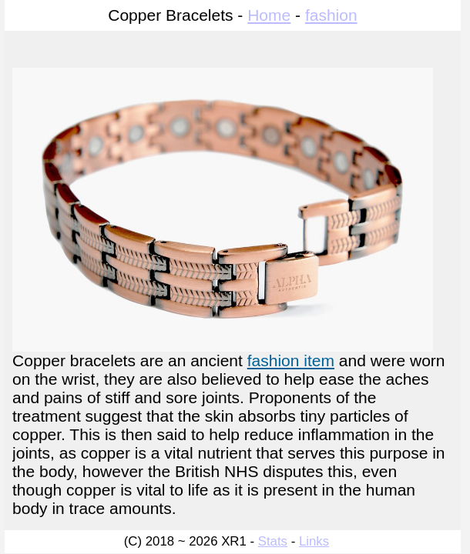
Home (268, 15)
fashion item (290, 360)
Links (314, 541)
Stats (272, 541)
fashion (331, 15)
